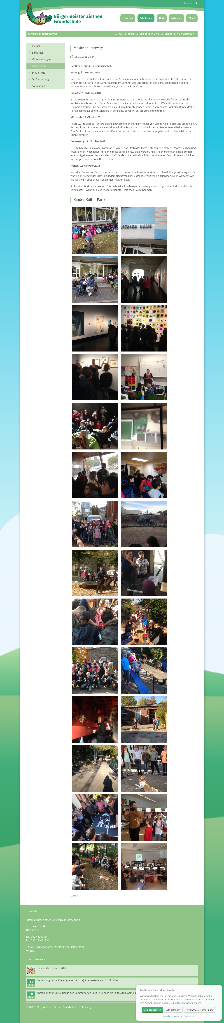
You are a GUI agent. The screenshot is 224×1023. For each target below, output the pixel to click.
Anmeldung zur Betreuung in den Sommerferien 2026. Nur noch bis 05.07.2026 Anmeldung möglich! (94, 993)
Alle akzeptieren (152, 1009)
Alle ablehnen (173, 1009)
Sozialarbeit (38, 86)
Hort (161, 18)
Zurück (74, 895)
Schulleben (146, 18)
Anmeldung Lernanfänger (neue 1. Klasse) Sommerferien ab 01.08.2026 (77, 980)
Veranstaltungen (41, 59)
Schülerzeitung (40, 79)
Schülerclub (38, 72)
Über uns (128, 18)
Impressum (177, 1016)
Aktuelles (176, 18)
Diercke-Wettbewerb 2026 (52, 968)
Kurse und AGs (149, 34)
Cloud (192, 18)
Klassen (36, 46)
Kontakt (188, 3)
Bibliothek (38, 52)
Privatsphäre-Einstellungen (199, 1009)
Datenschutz (187, 1002)
